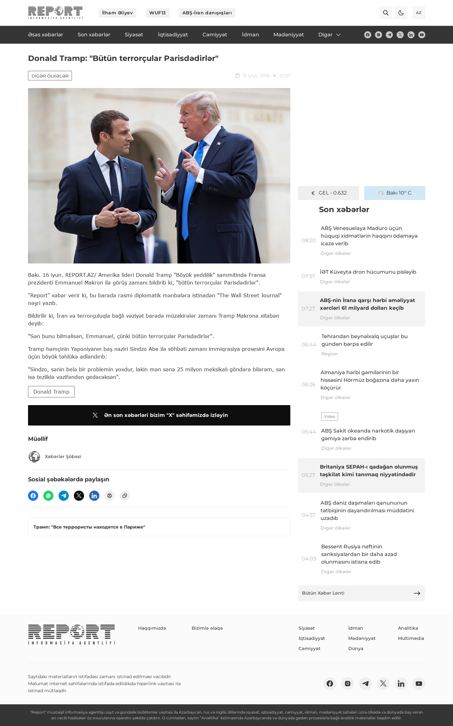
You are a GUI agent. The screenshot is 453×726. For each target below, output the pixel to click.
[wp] (48, 496)
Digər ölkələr (50, 75)
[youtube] (421, 34)
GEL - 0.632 (328, 193)
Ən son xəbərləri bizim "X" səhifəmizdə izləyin (159, 415)
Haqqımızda (152, 628)
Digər (330, 35)
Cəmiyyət (310, 648)
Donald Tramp (51, 392)
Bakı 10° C (395, 193)
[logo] (55, 12)
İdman (355, 628)
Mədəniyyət (362, 638)
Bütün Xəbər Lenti (361, 593)
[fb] (367, 34)
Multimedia (411, 638)
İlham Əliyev (117, 13)
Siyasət (307, 628)
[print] (109, 496)
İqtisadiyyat (312, 638)
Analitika (408, 628)
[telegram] (389, 34)
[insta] (378, 34)
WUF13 (157, 13)
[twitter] (400, 34)
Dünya (355, 648)
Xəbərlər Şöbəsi (54, 456)
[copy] (125, 496)
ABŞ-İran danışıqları (207, 13)
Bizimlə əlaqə (207, 628)
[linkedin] (410, 34)
